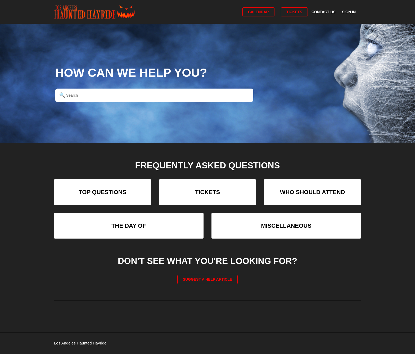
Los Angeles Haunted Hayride (80, 343)
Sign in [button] (349, 12)
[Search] (154, 95)
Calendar (258, 12)
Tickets (294, 12)
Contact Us (324, 12)
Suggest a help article (207, 279)
